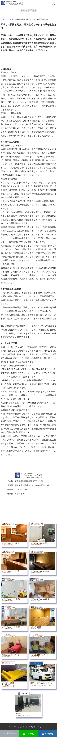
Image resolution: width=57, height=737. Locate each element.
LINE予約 (28, 734)
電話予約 (9, 733)
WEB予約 (47, 734)
